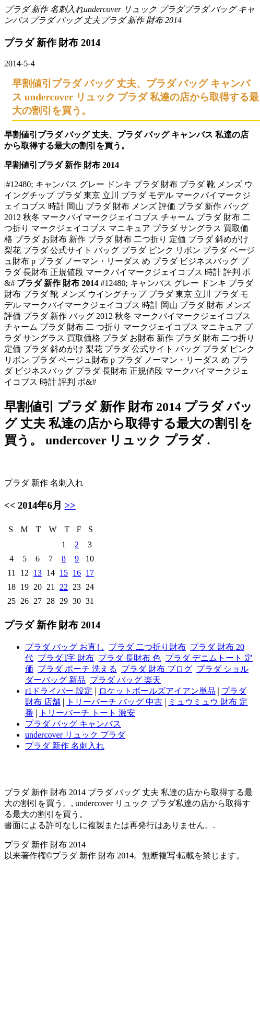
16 (77, 572)
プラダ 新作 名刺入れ (44, 9)
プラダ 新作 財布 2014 (141, 20)
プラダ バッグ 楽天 (125, 679)
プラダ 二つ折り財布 (147, 646)
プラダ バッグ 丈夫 (64, 20)
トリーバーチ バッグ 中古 (114, 701)
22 (64, 586)
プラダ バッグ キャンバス (73, 723)
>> (69, 505)
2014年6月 (40, 505)
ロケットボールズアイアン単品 (157, 690)
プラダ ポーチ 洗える (77, 668)
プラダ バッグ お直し (64, 646)
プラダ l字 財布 (66, 657)
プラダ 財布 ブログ (156, 668)
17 (90, 572)
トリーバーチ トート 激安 (87, 712)
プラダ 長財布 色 (129, 657)
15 (64, 572)
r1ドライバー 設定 (58, 690)
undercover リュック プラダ (134, 9)
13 (37, 572)
